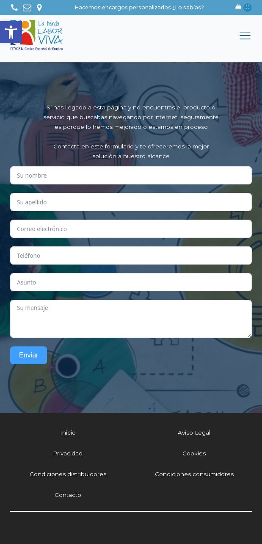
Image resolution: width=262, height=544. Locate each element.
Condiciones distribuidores (68, 474)
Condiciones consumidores (194, 474)
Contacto (68, 494)
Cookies (194, 453)
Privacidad (68, 453)
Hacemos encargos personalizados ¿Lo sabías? (139, 7)
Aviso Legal (194, 432)
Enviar (28, 355)
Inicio (68, 432)
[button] (11, 32)
